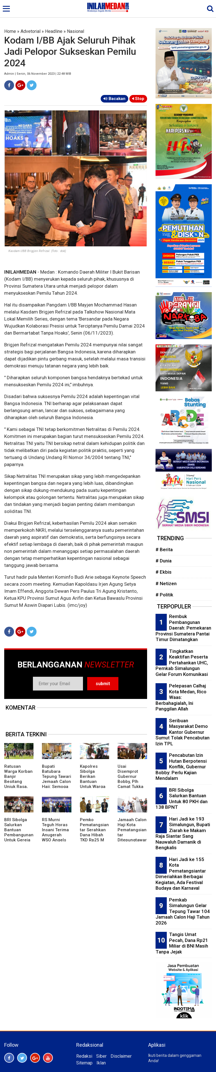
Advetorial (30, 31)
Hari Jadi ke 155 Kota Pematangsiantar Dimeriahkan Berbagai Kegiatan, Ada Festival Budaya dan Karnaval (181, 874)
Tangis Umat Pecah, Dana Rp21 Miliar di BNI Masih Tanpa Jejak (182, 943)
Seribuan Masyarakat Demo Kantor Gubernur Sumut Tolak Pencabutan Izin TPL (183, 732)
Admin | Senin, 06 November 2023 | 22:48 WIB (37, 74)
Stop (138, 98)
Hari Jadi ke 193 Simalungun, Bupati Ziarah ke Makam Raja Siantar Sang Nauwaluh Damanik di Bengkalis (183, 833)
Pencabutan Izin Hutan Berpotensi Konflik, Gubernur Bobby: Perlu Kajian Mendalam (181, 766)
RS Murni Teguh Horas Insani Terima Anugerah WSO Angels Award (55, 832)
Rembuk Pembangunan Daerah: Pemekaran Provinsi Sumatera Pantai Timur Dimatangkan (183, 628)
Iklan (101, 1063)
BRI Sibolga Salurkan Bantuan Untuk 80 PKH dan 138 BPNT (182, 798)
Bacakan (114, 98)
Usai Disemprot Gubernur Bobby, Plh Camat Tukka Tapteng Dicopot (130, 781)
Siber (101, 1056)
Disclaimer (121, 1056)
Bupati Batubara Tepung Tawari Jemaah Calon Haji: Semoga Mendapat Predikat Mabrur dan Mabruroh (56, 786)
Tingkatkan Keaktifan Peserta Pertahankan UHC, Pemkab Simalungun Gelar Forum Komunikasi (182, 662)
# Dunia (164, 561)
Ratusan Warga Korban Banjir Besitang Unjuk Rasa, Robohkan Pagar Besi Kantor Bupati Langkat (18, 786)
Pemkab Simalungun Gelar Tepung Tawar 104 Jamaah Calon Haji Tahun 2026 (183, 911)
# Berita (164, 549)
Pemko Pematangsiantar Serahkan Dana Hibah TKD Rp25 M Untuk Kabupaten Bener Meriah (94, 837)
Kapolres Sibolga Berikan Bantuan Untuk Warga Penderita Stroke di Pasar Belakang (92, 786)
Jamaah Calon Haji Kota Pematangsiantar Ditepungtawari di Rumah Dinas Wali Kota (132, 837)
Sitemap (84, 1063)
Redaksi (84, 1056)
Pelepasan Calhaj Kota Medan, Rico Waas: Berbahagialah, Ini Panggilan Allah (181, 697)
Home (10, 31)
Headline (53, 31)
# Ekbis (164, 572)
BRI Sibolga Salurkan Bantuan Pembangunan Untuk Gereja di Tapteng (18, 832)
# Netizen (166, 583)
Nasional (75, 31)
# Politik (164, 595)
